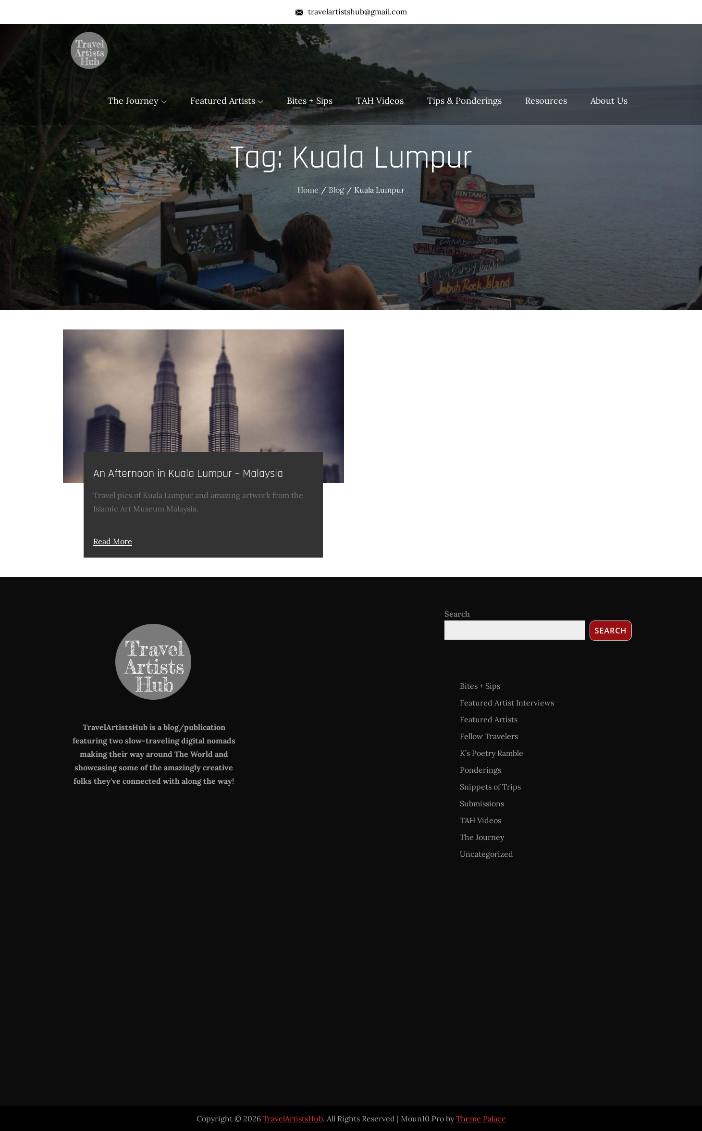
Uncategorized (486, 854)
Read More (112, 541)
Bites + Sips (310, 100)
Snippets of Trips (490, 786)
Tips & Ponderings (464, 100)
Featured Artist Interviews (507, 702)
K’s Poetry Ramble (491, 753)
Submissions (482, 803)
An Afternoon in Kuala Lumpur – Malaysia (188, 473)
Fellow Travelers (489, 736)
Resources (546, 100)
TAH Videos (380, 100)
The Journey (137, 100)
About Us (609, 100)
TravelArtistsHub (293, 1118)
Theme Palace (481, 1118)
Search (457, 614)
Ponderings (480, 770)
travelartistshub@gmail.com (351, 11)
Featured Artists (226, 100)
